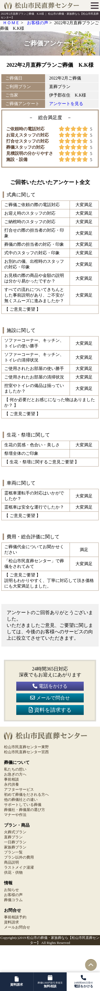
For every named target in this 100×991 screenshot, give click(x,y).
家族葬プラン (15, 847)
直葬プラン (13, 837)
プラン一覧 (13, 852)
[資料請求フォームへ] (16, 981)
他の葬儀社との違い (21, 800)
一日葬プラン (15, 842)
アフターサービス (19, 790)
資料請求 (11, 922)
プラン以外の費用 (19, 857)
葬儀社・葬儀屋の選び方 (24, 810)
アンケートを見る (66, 103)
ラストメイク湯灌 (19, 867)
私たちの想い (15, 769)
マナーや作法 (15, 815)
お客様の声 (13, 895)
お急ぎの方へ (15, 774)
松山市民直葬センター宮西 (26, 752)
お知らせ (11, 890)
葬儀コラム (13, 900)
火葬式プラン (15, 832)
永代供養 (11, 784)
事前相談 (11, 779)
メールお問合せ (17, 927)
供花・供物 (13, 873)
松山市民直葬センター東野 (26, 747)
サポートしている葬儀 (22, 805)
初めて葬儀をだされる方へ (26, 795)
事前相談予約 (15, 917)
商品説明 (11, 862)
